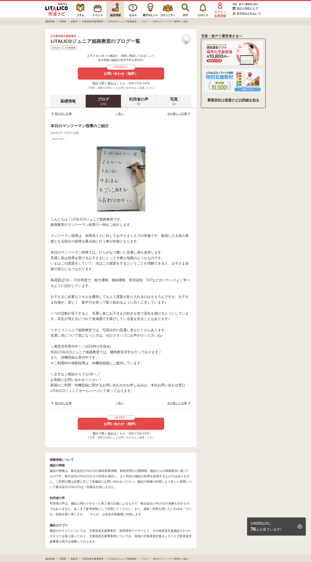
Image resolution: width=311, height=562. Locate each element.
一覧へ (119, 114)
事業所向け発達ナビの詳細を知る (233, 100)
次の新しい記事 (177, 114)
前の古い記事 (63, 114)
